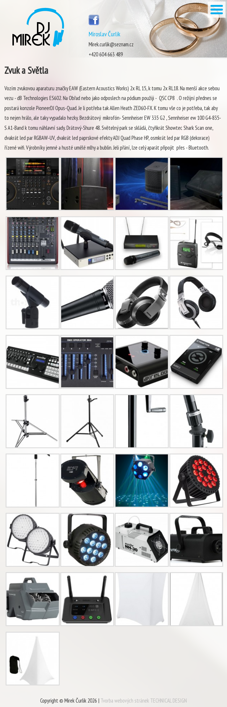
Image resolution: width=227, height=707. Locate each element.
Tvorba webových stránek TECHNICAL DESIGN (143, 700)
